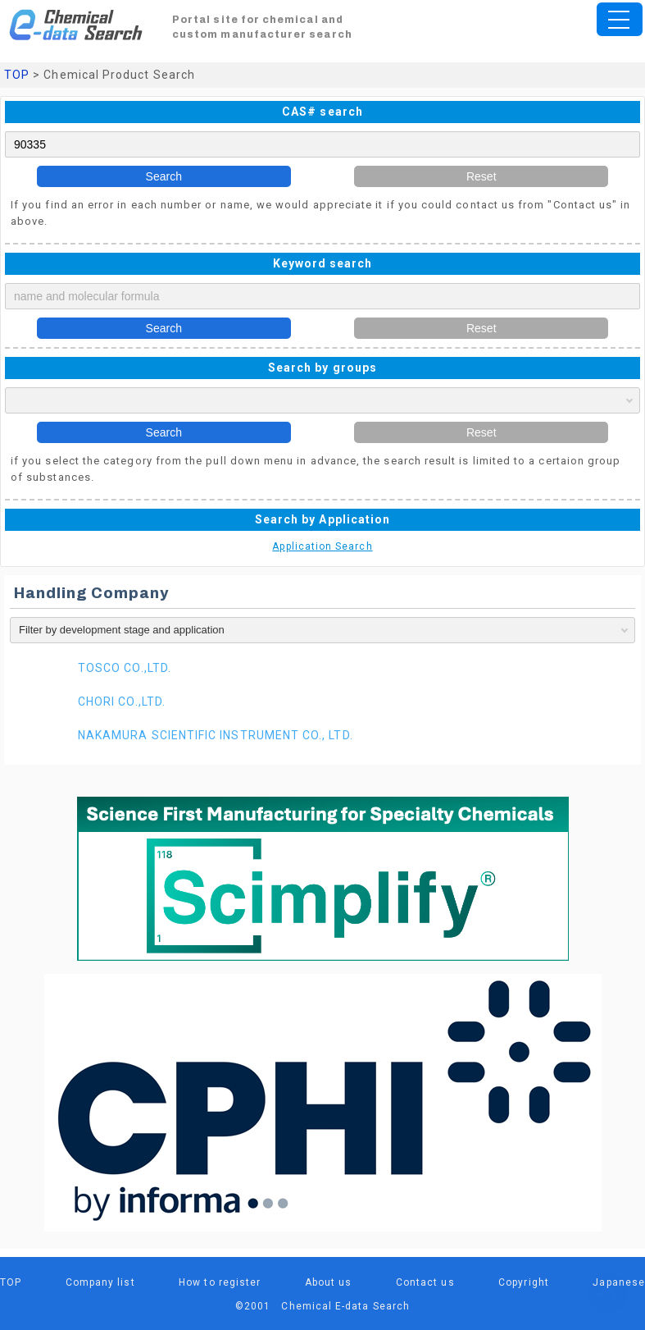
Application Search (322, 546)
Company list (100, 1282)
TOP (17, 74)
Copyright (523, 1282)
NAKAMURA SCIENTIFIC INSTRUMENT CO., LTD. (215, 735)
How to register (220, 1282)
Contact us (425, 1282)
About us (328, 1282)
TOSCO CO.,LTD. (124, 667)
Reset (481, 176)
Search (164, 176)
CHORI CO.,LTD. (122, 701)
